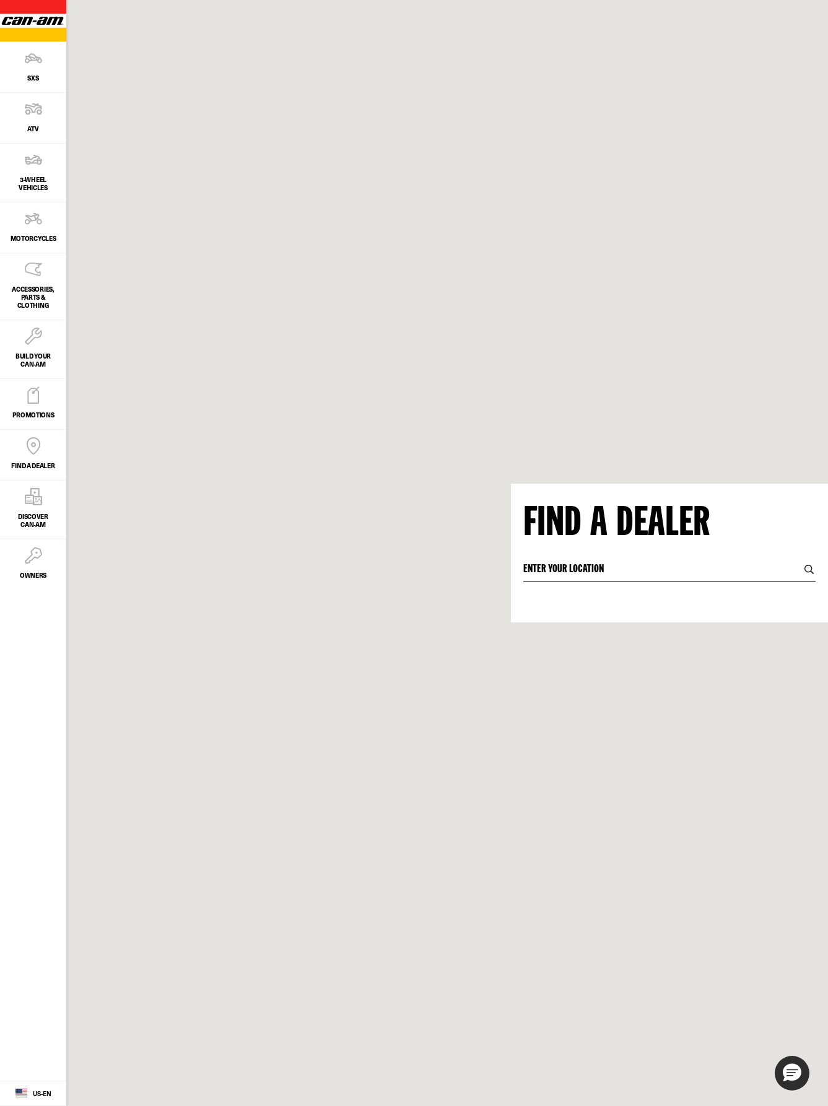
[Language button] (33, 1093)
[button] (792, 1073)
